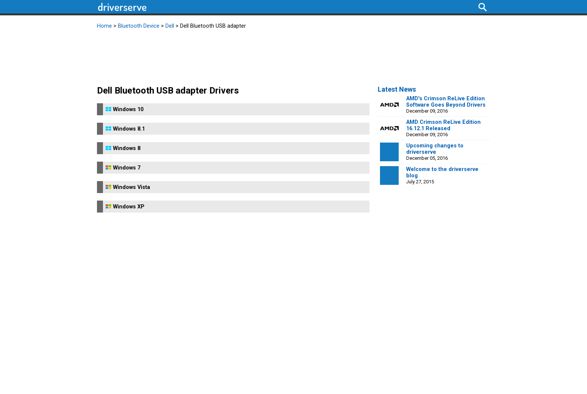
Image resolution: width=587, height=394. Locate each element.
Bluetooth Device (138, 26)
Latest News (397, 89)
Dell (169, 26)
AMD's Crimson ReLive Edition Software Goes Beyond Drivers (446, 101)
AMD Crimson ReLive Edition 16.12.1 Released (443, 125)
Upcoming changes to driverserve (434, 149)
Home (104, 26)
